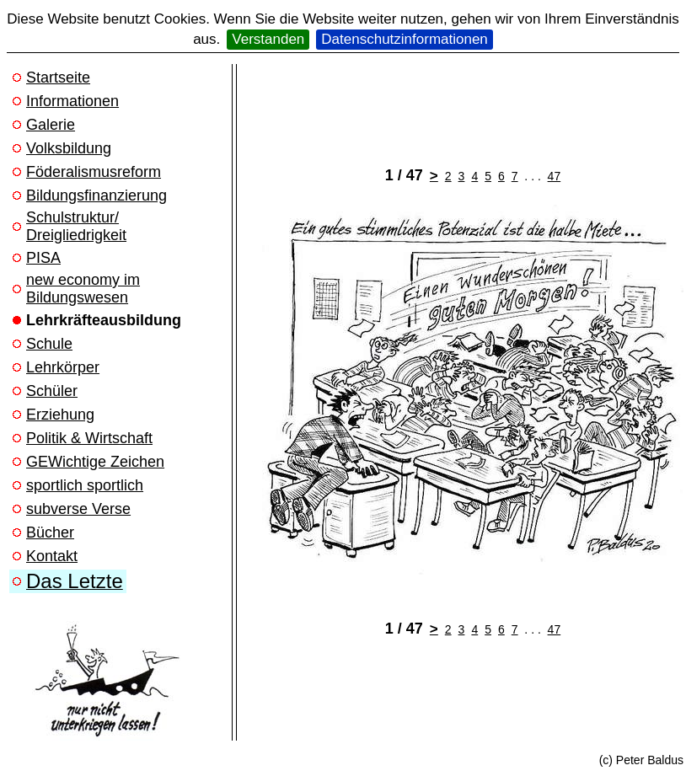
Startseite (58, 77)
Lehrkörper (62, 367)
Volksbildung (68, 148)
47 (554, 176)
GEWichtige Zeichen (95, 461)
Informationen (72, 101)
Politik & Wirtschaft (89, 438)
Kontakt (52, 556)
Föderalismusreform (93, 171)
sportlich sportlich (84, 485)
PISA (43, 257)
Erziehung (60, 414)
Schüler (52, 391)
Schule (49, 343)
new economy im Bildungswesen (83, 288)
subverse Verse (78, 508)
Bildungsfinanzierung (96, 195)
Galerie (50, 124)
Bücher (50, 532)
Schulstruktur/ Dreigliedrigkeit (76, 226)
